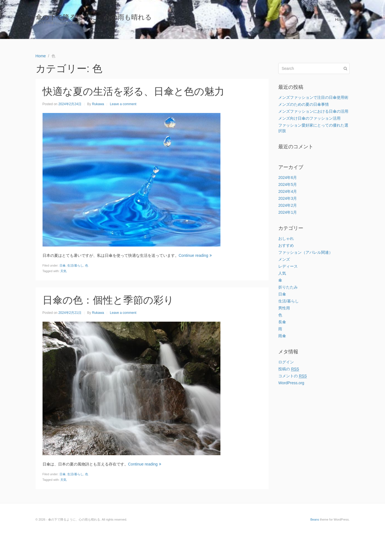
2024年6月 (287, 177)
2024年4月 (287, 191)
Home (340, 19)
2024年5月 (287, 184)
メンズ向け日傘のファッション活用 (309, 118)
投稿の (288, 369)
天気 (63, 271)
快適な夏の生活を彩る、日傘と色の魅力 (133, 91)
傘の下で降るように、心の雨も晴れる (94, 17)
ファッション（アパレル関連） (305, 252)
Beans (314, 519)
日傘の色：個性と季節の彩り (108, 300)
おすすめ (286, 245)
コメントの (292, 376)
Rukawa (98, 104)
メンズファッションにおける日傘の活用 (313, 111)
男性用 (284, 308)
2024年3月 (287, 198)
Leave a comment (123, 104)
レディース (288, 266)
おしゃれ (286, 238)
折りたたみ (288, 287)
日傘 (62, 265)
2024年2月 (287, 205)
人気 (282, 273)
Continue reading (195, 255)
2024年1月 (287, 212)
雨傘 (282, 336)
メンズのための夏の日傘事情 (303, 104)
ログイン (286, 362)
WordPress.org (291, 383)
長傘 (282, 322)
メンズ (284, 259)
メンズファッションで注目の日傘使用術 (313, 97)
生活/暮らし (75, 265)
